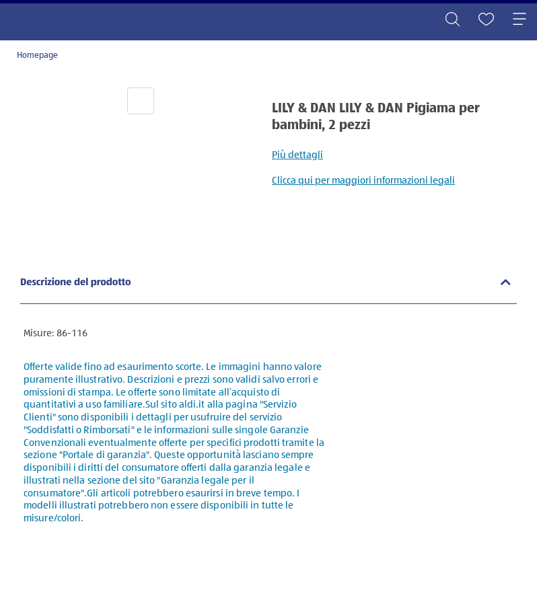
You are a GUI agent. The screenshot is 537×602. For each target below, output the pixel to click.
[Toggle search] (452, 20)
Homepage (37, 55)
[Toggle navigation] (519, 20)
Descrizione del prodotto (75, 283)
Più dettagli (297, 155)
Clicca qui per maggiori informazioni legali (363, 181)
